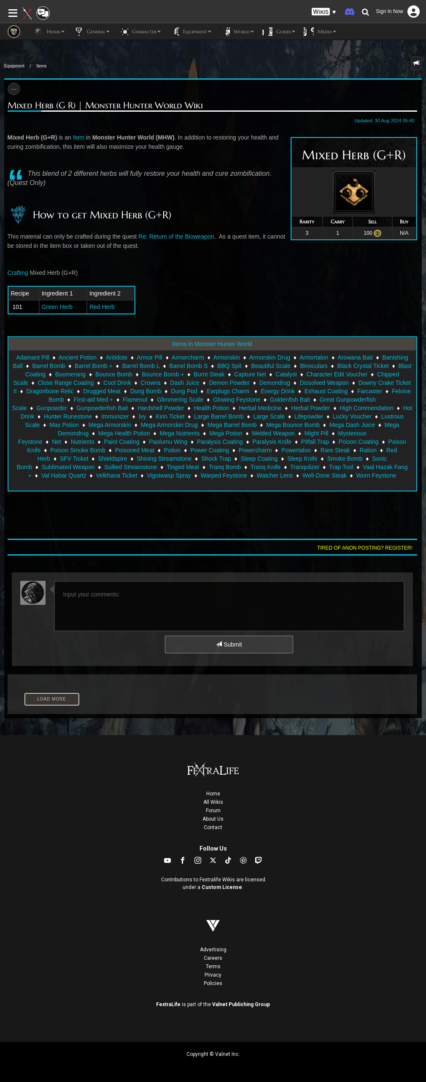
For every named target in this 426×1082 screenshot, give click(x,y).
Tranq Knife (266, 467)
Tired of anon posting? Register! (365, 548)
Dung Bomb (146, 391)
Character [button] (139, 32)
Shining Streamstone (164, 458)
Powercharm (255, 450)
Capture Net (250, 374)
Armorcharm (188, 357)
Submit (229, 644)
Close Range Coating (66, 382)
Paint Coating (121, 441)
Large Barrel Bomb (219, 416)
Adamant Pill (32, 357)
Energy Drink (278, 391)
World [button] (237, 32)
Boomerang (70, 374)
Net (56, 441)
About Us (213, 819)
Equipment (14, 66)
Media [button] (320, 32)
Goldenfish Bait (290, 399)
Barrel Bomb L (141, 365)
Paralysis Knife (272, 441)
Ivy (142, 416)
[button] (324, 12)
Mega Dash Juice (352, 425)
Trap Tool (341, 467)
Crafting (18, 272)
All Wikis (213, 802)
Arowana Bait (354, 357)
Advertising (213, 950)
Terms (213, 966)
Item (78, 137)
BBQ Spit (229, 365)
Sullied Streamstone (130, 467)
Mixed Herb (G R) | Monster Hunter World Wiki (105, 105)
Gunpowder (51, 408)
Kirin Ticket (170, 416)
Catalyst (286, 374)
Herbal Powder (310, 408)
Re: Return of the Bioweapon (176, 236)
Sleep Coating (259, 458)
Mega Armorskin (110, 425)
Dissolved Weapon (324, 382)
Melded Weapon (273, 433)
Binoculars (313, 365)
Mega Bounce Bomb (293, 425)
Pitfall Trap (315, 441)
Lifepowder (309, 416)
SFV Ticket (74, 458)
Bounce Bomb (113, 374)
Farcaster (369, 391)
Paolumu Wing (168, 441)
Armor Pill (149, 357)
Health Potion (211, 408)
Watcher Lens (274, 475)
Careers (213, 958)
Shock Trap (216, 458)
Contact (213, 827)
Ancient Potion (78, 357)
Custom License (222, 887)
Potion (172, 450)
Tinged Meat (183, 467)
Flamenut (135, 399)
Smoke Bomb (344, 458)
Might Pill (317, 433)
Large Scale (269, 416)
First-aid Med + (93, 399)
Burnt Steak (209, 374)
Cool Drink (117, 382)
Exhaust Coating (326, 391)
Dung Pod (184, 391)
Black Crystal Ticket (363, 365)
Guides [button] (278, 32)
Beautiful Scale (270, 365)
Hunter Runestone (68, 416)
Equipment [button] (190, 32)
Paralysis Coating (220, 441)
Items (41, 66)
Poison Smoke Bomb (77, 450)
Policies (213, 983)
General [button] (91, 32)
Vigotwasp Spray (169, 475)
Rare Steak (335, 450)
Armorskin (226, 357)
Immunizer (115, 416)
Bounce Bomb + (163, 374)
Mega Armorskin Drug (169, 425)
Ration (368, 450)
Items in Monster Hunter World (212, 344)
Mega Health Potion (124, 433)
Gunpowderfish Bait (102, 408)
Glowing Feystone (236, 399)
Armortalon (313, 357)
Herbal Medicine (260, 408)
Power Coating (209, 450)
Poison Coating (359, 441)
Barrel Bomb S (188, 365)
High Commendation (367, 408)
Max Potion (64, 425)
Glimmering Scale (180, 399)
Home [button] (49, 32)
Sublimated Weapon (68, 467)
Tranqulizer (305, 467)
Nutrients (82, 441)
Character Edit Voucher (337, 374)
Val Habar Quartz (63, 475)
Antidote (116, 357)
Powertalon (296, 450)
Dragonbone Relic (49, 391)
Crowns (150, 382)
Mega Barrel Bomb (232, 425)
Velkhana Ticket (117, 475)
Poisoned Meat (134, 450)
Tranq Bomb (225, 467)
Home (213, 794)
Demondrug (274, 382)
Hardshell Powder (161, 408)
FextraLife (168, 1004)
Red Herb (102, 306)
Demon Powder (229, 382)
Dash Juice (185, 382)
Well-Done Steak (324, 475)
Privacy (213, 975)
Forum (213, 811)
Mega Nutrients (179, 433)
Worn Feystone (376, 475)
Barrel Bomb (48, 365)
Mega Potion (226, 433)
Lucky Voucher (352, 416)
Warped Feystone (224, 475)
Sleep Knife (302, 458)
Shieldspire (112, 458)
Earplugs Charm (229, 391)
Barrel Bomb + (94, 365)
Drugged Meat (102, 391)
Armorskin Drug (269, 357)
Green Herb (57, 306)
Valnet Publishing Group (241, 1004)
